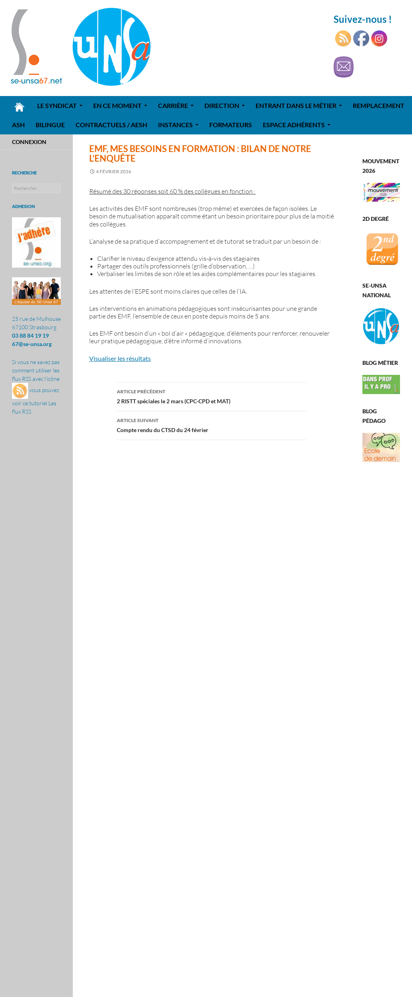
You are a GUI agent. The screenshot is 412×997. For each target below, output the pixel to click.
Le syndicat (57, 105)
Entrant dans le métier (296, 105)
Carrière (173, 105)
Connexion (29, 141)
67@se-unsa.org (32, 343)
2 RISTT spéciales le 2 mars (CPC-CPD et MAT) (211, 395)
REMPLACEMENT (378, 105)
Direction (221, 105)
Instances (175, 124)
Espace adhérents (294, 124)
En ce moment (117, 105)
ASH (18, 124)
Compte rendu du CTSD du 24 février (211, 424)
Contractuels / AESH (111, 124)
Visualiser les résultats (120, 358)
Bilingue (50, 124)
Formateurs (230, 124)
